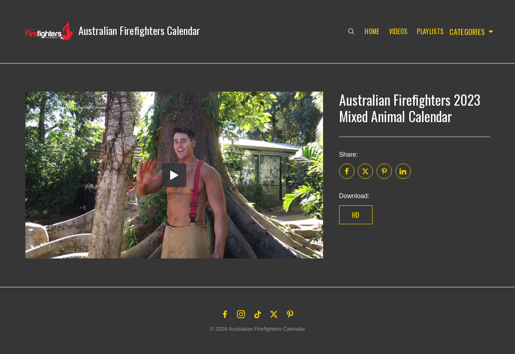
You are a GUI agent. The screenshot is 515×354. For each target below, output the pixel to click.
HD (356, 215)
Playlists (428, 31)
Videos (396, 31)
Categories (466, 31)
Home (370, 31)
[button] (112, 30)
